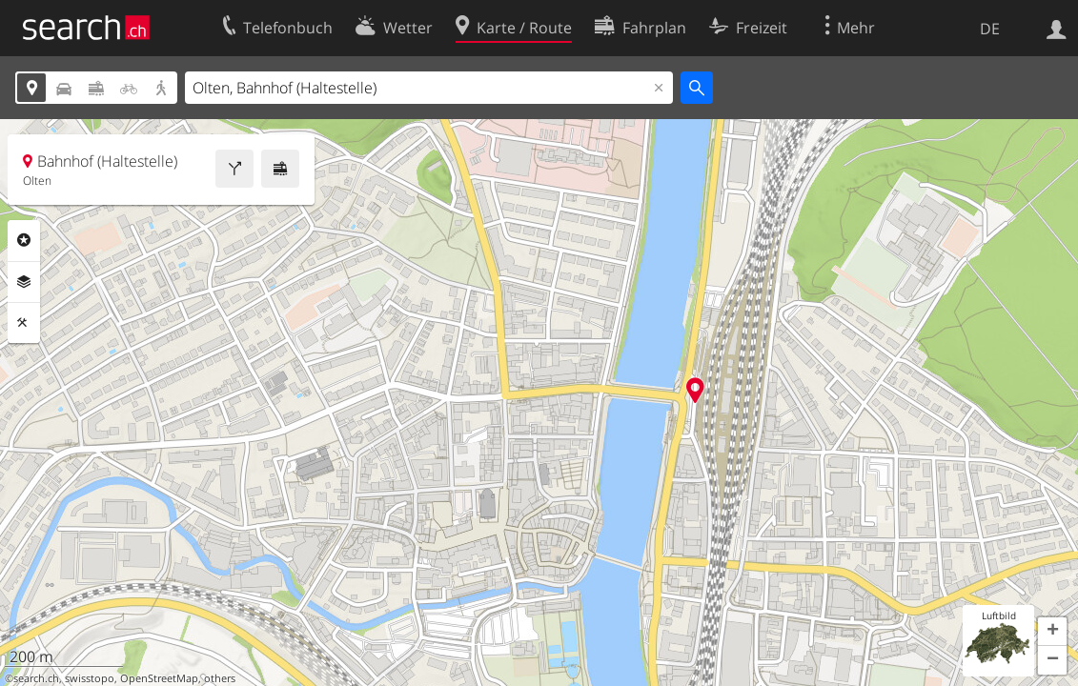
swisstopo (89, 678)
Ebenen (24, 282)
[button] (1052, 631)
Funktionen (24, 323)
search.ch (36, 678)
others (219, 678)
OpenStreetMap (159, 678)
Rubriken (24, 240)
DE (990, 28)
